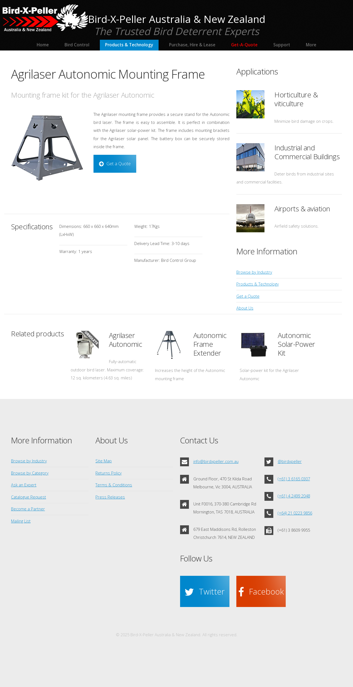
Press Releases (110, 497)
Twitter (212, 591)
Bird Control (77, 45)
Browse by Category (30, 473)
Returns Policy (108, 473)
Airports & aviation (302, 209)
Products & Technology (129, 45)
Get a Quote (118, 164)
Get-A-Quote (244, 45)
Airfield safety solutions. (296, 226)
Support (281, 45)
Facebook (266, 591)
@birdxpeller (290, 461)
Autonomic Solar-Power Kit (296, 344)
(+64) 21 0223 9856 (295, 513)
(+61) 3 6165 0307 (294, 478)
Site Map (103, 461)
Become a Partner (28, 509)
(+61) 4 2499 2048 (294, 496)
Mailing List (21, 521)
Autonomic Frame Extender (210, 344)
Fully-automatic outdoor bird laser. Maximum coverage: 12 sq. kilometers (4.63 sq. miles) (107, 369)
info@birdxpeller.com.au (216, 461)
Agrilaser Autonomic (125, 340)
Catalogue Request (28, 497)
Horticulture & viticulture (296, 99)
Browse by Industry (254, 272)
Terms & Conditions (113, 485)
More (311, 45)
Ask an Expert (23, 485)
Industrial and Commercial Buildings (306, 152)
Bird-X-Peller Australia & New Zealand (176, 19)
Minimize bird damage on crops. (304, 121)
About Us (244, 308)
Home (43, 45)
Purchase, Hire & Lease (192, 45)
